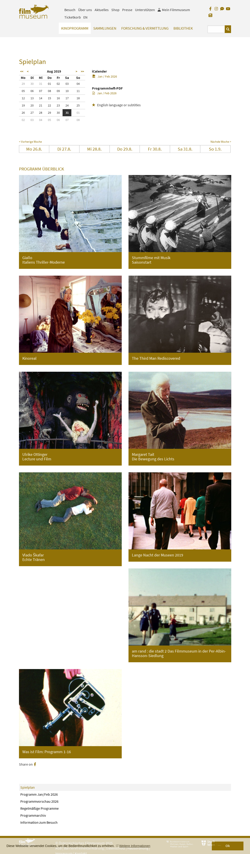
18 (78, 98)
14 (40, 98)
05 (23, 91)
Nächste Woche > (220, 142)
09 (58, 91)
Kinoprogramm (74, 28)
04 (78, 84)
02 (58, 84)
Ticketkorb (72, 17)
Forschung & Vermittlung (144, 28)
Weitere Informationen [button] (134, 846)
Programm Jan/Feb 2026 (39, 794)
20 (32, 105)
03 (67, 84)
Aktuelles (102, 9)
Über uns (85, 9)
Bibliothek (183, 28)
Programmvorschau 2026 (39, 801)
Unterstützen (145, 9)
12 (23, 98)
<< (21, 71)
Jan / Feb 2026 (104, 76)
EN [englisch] (85, 17)
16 (58, 98)
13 (32, 98)
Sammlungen (104, 28)
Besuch (69, 9)
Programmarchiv (33, 815)
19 (23, 105)
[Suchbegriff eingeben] (216, 29)
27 (32, 113)
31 (40, 84)
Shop (115, 9)
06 (32, 91)
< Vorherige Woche (30, 142)
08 (49, 91)
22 (49, 105)
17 (67, 98)
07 (40, 91)
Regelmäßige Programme (39, 808)
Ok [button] (228, 846)
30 (32, 84)
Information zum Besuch (39, 822)
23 (58, 105)
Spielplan (27, 787)
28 (40, 113)
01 (49, 84)
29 (23, 84)
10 (67, 91)
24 (67, 105)
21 (40, 105)
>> (82, 71)
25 (78, 105)
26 (23, 113)
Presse (127, 9)
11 (78, 91)
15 (49, 98)
